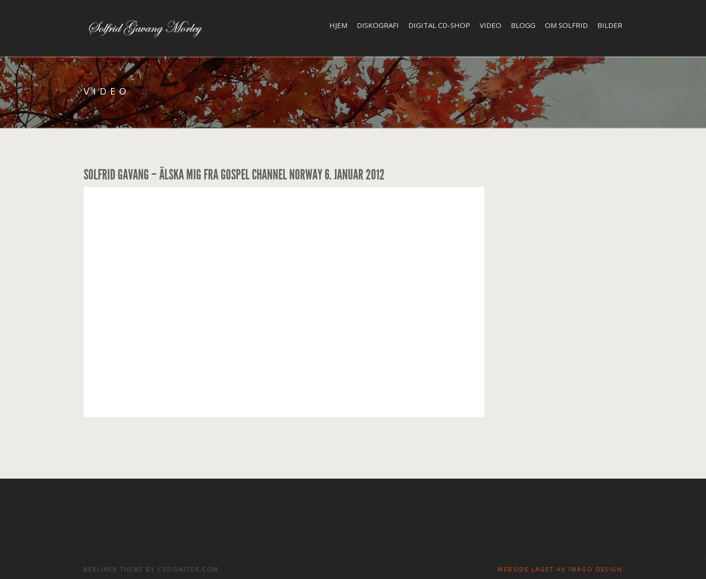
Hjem (338, 25)
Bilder (609, 25)
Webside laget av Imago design (560, 569)
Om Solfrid (566, 25)
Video (490, 25)
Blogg (523, 25)
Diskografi (378, 25)
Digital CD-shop (439, 25)
